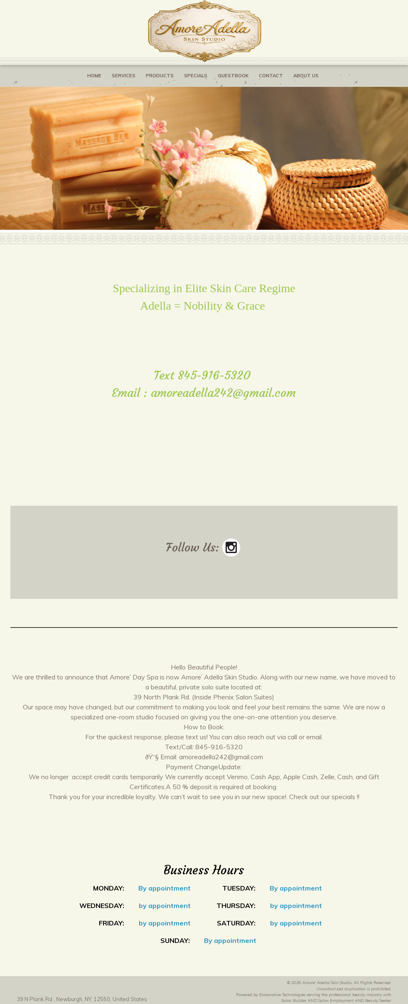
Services (123, 76)
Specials (195, 76)
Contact (271, 76)
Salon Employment (336, 1000)
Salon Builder (294, 1000)
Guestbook (233, 76)
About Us (306, 76)
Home (94, 76)
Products (160, 76)
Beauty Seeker (378, 1000)
